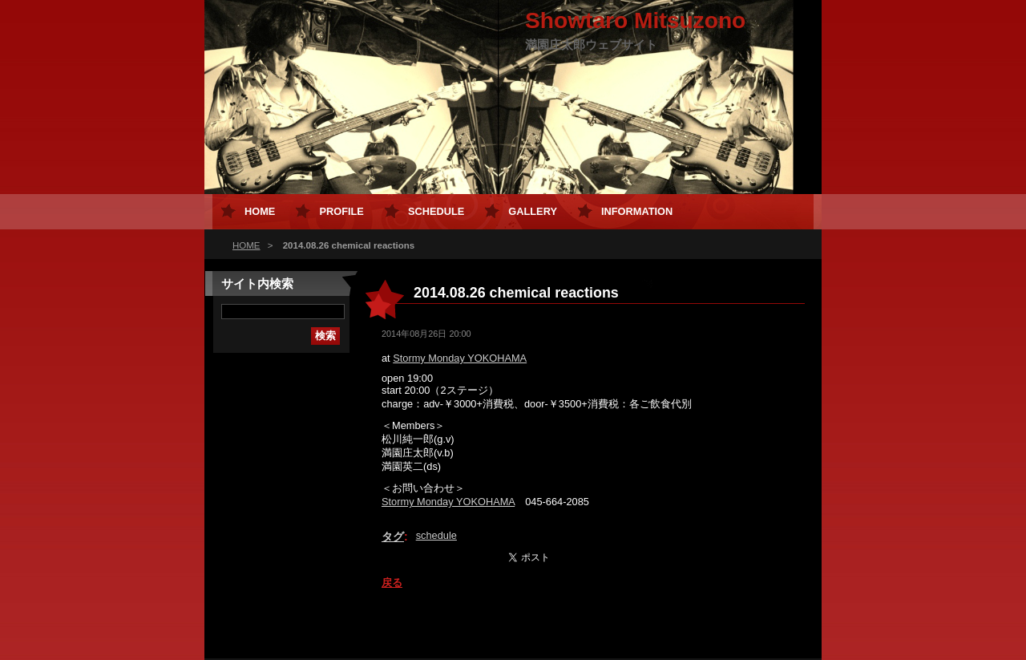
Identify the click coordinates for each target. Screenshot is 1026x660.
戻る (392, 583)
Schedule (436, 211)
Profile (341, 211)
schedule (436, 535)
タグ (393, 536)
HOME (246, 245)
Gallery (532, 211)
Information (637, 211)
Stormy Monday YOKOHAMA (460, 358)
